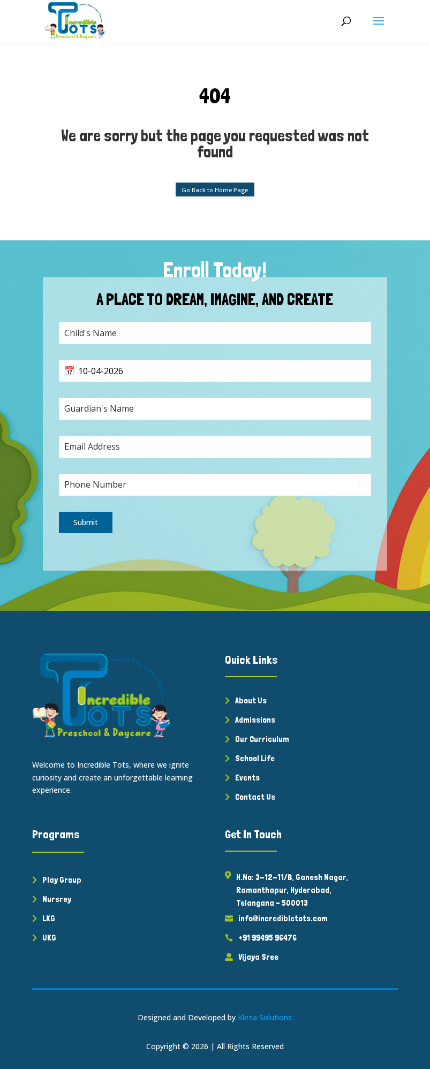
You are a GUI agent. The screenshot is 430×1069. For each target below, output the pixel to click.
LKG (48, 918)
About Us (251, 700)
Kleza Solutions (265, 1017)
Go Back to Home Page (215, 190)
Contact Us (255, 797)
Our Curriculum (262, 739)
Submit (85, 522)
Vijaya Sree (258, 957)
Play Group (61, 880)
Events (247, 777)
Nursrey (56, 899)
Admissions (255, 720)
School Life (255, 758)
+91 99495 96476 (267, 937)
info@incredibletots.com (283, 918)
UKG (49, 937)
